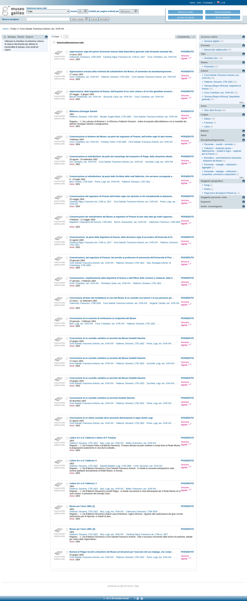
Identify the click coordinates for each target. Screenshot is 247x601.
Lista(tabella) (186, 37)
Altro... (242, 102)
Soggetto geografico (212, 181)
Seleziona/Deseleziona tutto (70, 43)
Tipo (203, 54)
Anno (204, 106)
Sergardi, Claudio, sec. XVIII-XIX (164, 303)
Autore (204, 71)
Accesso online (209, 37)
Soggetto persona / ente (214, 197)
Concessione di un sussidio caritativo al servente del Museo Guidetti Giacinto (107, 338)
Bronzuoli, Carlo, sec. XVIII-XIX (118, 97)
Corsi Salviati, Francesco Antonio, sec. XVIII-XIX (154, 77)
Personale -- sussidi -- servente (218, 144)
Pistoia (207, 189)
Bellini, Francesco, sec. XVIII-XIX (141, 443)
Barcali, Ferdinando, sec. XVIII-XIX (85, 97)
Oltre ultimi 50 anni (212, 110)
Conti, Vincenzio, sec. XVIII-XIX (148, 466)
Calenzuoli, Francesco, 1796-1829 (85, 57)
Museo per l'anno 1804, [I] (82, 506)
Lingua (204, 114)
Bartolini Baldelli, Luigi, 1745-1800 (116, 466)
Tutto (56, 37)
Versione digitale (186, 57)
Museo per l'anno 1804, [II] (82, 529)
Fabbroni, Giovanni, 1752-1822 (115, 77)
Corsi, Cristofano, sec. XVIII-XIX (162, 57)
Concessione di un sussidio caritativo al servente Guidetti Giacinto (102, 398)
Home (192, 3)
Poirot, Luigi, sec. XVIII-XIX (107, 182)
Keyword (205, 201)
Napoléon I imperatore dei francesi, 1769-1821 (91, 222)
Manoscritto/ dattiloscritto (215, 50)
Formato (205, 45)
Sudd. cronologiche (211, 206)
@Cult (123, 586)
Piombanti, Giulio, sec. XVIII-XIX (116, 283)
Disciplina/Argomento (212, 140)
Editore (205, 131)
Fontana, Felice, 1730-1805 (114, 142)
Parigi (207, 185)
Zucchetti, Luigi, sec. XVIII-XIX (159, 162)
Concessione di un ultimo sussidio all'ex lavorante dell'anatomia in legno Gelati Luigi (111, 418)
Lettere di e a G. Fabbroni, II (83, 460)
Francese (208, 123)
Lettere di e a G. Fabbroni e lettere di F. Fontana (92, 438)
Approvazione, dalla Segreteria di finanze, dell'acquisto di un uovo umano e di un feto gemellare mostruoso (121, 91)
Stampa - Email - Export (18, 37)
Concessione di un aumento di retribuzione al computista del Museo (102, 318)
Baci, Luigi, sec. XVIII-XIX (81, 323)
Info (199, 3)
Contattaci (208, 3)
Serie (203, 135)
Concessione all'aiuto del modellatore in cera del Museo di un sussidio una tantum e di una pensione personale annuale (128, 298)
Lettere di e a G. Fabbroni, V (83, 483)
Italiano (207, 119)
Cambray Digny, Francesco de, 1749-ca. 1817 (124, 57)
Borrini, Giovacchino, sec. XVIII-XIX (130, 222)
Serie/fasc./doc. (211, 58)
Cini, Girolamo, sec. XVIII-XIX (83, 162)
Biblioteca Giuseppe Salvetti (83, 111)
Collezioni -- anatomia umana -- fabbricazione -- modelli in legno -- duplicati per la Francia (221, 151)
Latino (207, 126)
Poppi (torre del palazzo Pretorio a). (220, 193)
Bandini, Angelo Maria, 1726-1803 (116, 116)
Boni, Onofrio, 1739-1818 (81, 182)
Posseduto (209, 66)
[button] (83, 11)
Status (204, 62)
